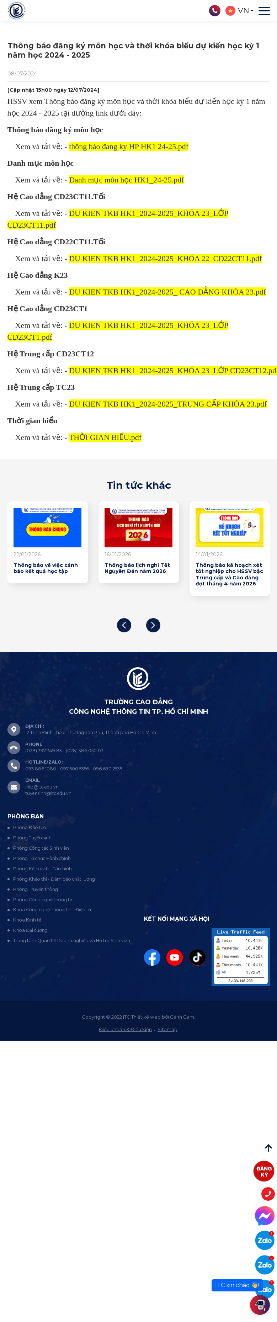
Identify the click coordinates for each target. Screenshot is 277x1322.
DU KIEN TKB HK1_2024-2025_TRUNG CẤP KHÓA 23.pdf (168, 403)
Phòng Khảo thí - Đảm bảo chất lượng (54, 879)
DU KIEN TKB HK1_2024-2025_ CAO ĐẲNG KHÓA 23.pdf (167, 291)
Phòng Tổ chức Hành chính (42, 858)
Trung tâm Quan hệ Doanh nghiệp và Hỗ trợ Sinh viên (71, 940)
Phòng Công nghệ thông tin (43, 899)
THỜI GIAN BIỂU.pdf (105, 437)
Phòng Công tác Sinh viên (41, 848)
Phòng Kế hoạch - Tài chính (42, 868)
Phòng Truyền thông (35, 889)
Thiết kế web (146, 1017)
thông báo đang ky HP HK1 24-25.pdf (128, 146)
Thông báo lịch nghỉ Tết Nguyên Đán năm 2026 (137, 568)
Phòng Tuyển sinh (32, 837)
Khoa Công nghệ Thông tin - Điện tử (52, 909)
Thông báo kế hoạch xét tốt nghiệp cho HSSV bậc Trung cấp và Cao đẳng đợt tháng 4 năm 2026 (229, 574)
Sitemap (167, 1029)
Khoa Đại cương (30, 930)
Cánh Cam (182, 1017)
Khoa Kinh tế (27, 920)
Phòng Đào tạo (29, 827)
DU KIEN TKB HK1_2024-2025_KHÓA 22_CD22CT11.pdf (165, 258)
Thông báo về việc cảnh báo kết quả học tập (46, 568)
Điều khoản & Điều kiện (125, 1029)
